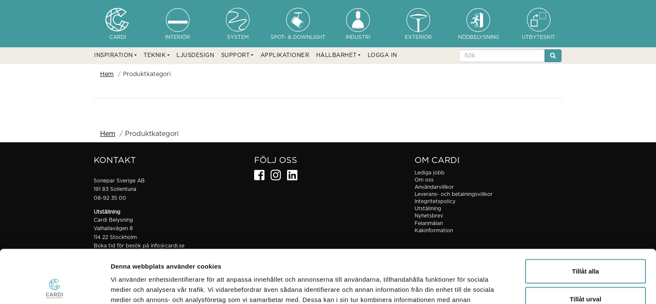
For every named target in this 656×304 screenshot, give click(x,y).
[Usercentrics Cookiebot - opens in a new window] (55, 287)
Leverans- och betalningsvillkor (454, 194)
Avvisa (585, 276)
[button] (115, 55)
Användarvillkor (434, 187)
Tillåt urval (586, 248)
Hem (107, 74)
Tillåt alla (585, 221)
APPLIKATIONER (284, 55)
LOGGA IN (382, 55)
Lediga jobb (430, 172)
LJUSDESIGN (195, 55)
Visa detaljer (458, 287)
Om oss (424, 179)
